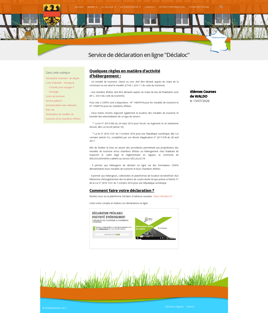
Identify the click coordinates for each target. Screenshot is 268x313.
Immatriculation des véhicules (61, 105)
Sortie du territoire (55, 96)
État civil (50, 109)
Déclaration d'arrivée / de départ (62, 78)
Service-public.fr (54, 100)
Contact (190, 306)
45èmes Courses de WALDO (203, 94)
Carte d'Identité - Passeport (60, 82)
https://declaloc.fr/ (163, 196)
